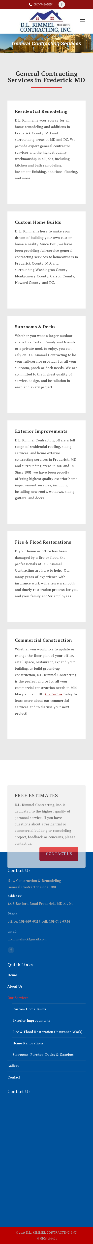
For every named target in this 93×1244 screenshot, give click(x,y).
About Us (15, 986)
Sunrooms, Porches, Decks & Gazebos (43, 1055)
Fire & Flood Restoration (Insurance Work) (47, 1032)
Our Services (18, 998)
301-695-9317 (29, 921)
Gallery (13, 1066)
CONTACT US (59, 870)
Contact (13, 1077)
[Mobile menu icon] (83, 21)
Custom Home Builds (29, 1009)
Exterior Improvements (31, 1020)
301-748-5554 (59, 921)
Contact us (53, 694)
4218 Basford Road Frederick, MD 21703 (40, 904)
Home (12, 975)
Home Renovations (27, 1043)
